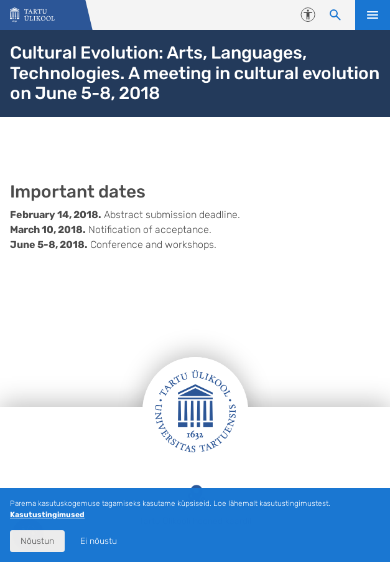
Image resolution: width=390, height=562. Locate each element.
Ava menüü (372, 15)
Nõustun (37, 541)
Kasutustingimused (47, 514)
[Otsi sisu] (335, 15)
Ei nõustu (98, 541)
